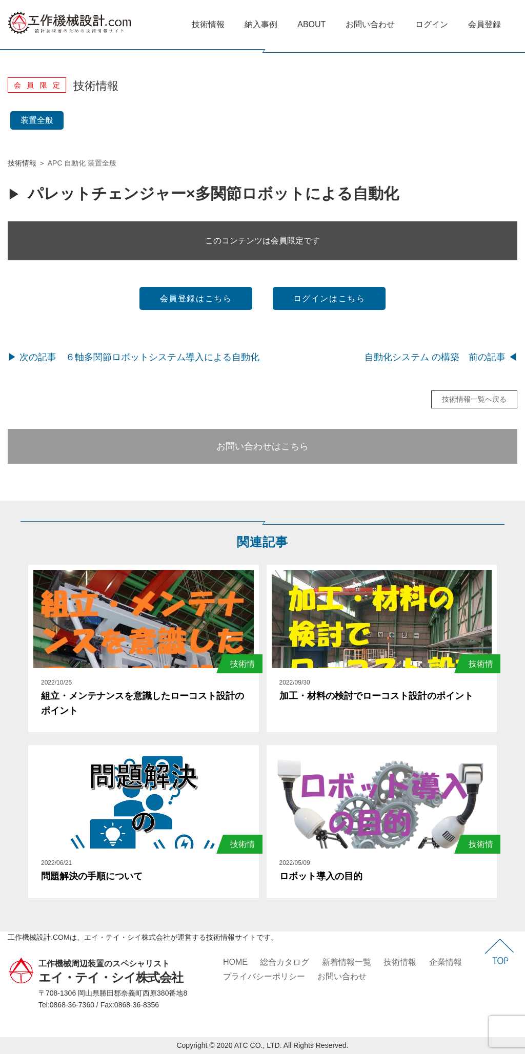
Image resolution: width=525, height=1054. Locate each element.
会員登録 (484, 24)
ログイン (431, 24)
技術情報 (208, 24)
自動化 (75, 163)
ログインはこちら (329, 298)
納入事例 (261, 24)
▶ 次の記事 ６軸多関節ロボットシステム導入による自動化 (133, 357)
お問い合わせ (370, 24)
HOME (235, 962)
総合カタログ (284, 962)
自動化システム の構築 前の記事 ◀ (441, 357)
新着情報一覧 (346, 962)
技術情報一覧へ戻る (474, 399)
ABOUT (311, 24)
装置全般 (37, 120)
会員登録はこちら (196, 298)
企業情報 (445, 962)
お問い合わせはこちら (262, 446)
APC (55, 163)
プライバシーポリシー (264, 976)
